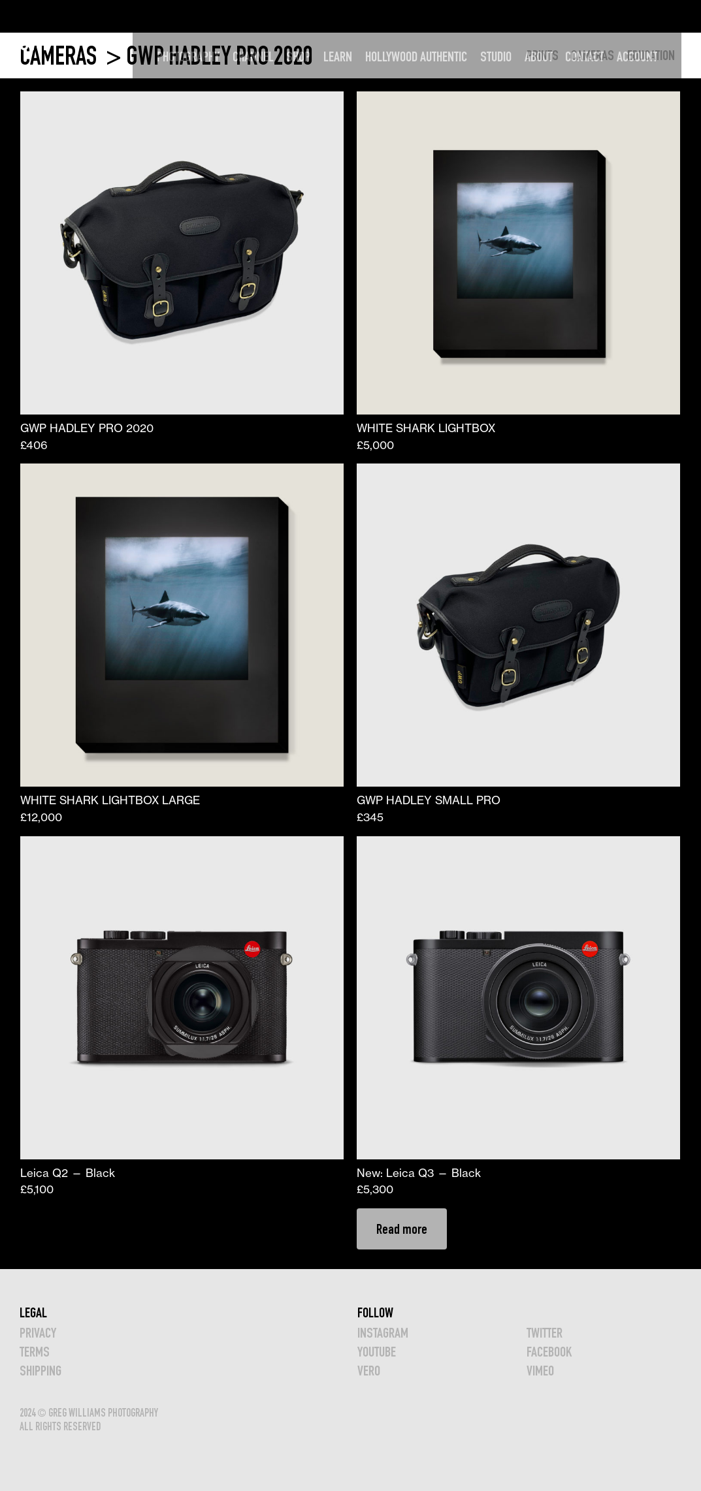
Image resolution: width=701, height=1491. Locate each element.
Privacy (38, 1333)
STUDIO (513, 16)
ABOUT (556, 16)
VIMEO (540, 1370)
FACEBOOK (549, 1351)
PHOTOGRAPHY (205, 16)
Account (654, 16)
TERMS (35, 1351)
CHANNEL (270, 16)
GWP (36, 15)
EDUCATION (651, 55)
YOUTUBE (376, 1351)
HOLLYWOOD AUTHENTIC (434, 16)
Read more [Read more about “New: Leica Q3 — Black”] (401, 1229)
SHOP (316, 16)
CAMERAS (60, 55)
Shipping (40, 1370)
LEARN (355, 16)
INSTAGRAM (382, 1333)
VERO (368, 1370)
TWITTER (544, 1333)
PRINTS (543, 55)
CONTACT (602, 16)
